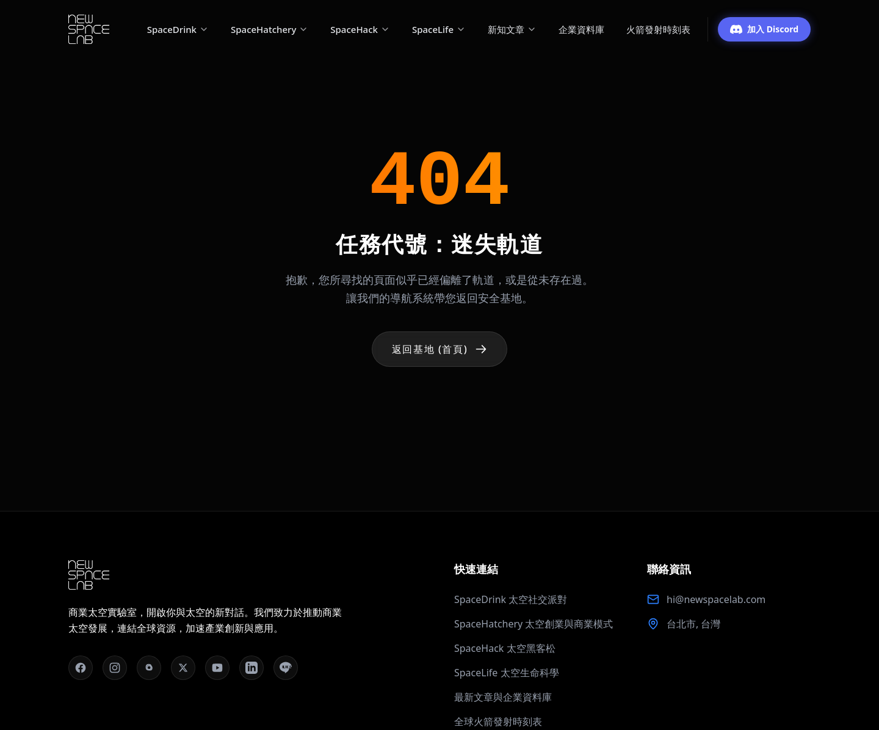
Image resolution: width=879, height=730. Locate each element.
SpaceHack (360, 29)
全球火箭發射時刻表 (498, 721)
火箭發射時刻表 (658, 29)
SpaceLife (439, 29)
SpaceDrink (178, 29)
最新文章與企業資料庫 (503, 697)
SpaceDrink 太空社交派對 (510, 599)
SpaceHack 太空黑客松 (504, 648)
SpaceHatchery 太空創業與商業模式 (533, 624)
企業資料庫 (581, 29)
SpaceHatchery (269, 29)
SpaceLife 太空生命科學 (506, 672)
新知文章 (512, 29)
